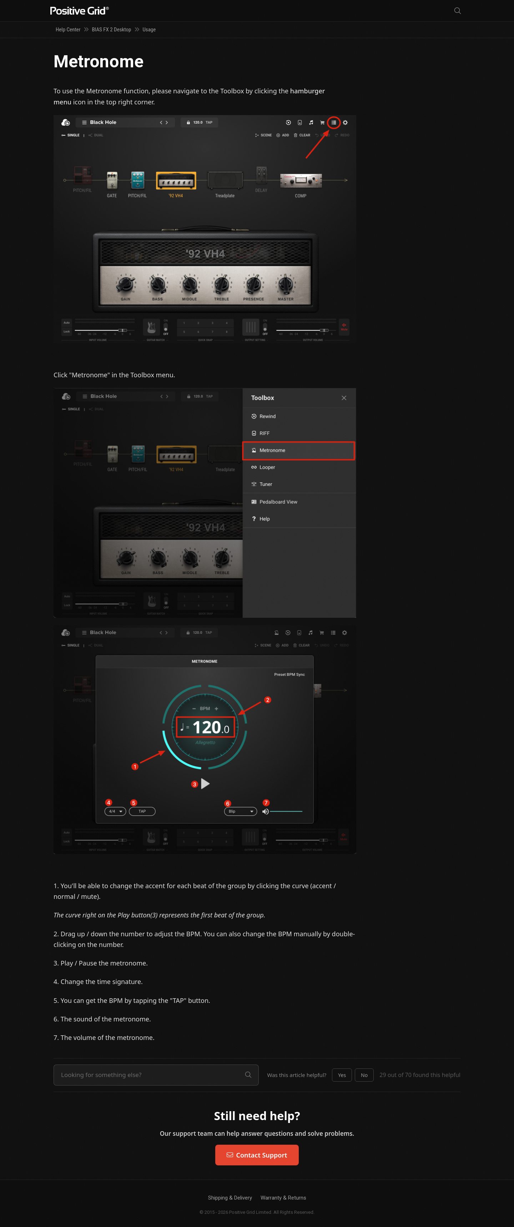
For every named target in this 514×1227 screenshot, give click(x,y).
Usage (149, 29)
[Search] (458, 10)
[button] (342, 1075)
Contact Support (257, 1155)
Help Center (68, 29)
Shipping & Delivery (230, 1198)
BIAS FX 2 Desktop (111, 29)
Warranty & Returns (283, 1198)
